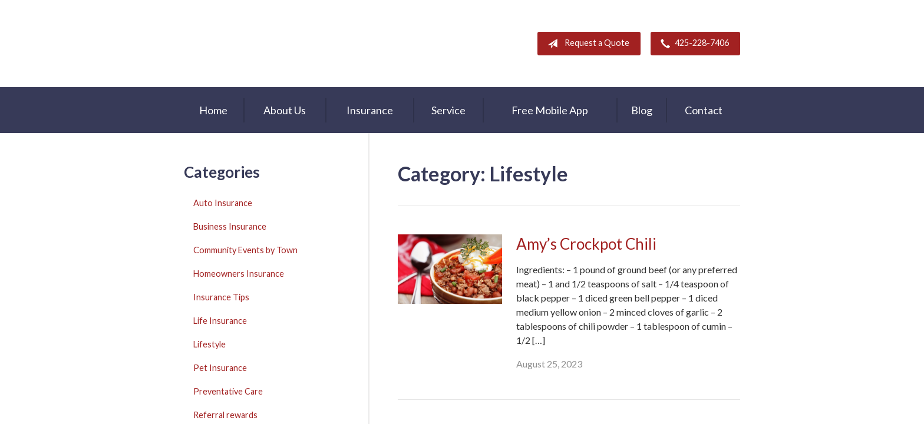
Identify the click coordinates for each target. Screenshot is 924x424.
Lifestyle (209, 344)
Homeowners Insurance (238, 274)
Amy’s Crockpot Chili (586, 243)
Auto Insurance (222, 203)
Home (213, 110)
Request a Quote (586, 44)
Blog (641, 110)
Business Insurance (229, 226)
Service (448, 110)
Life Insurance (220, 321)
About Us (284, 110)
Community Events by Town (245, 250)
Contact (703, 110)
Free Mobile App (550, 110)
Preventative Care (228, 391)
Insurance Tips (221, 297)
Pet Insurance (220, 368)
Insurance (369, 110)
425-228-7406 (692, 44)
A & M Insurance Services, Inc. (257, 43)
